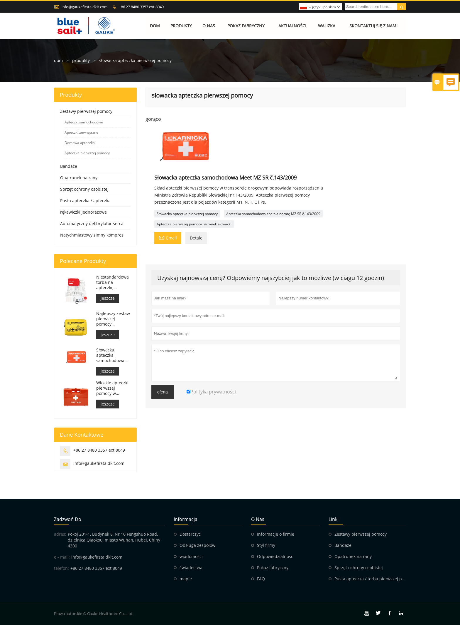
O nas (208, 26)
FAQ (261, 579)
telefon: (61, 568)
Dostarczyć (190, 534)
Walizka (326, 26)
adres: (60, 534)
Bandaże (68, 166)
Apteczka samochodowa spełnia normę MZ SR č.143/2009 (273, 213)
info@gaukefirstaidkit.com (85, 6)
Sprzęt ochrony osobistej (84, 189)
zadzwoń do (67, 519)
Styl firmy (266, 545)
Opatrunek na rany (78, 177)
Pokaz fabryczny (246, 26)
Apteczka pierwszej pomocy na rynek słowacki (194, 224)
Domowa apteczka (80, 142)
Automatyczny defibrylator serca (92, 223)
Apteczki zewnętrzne (81, 132)
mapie (186, 579)
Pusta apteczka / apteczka (85, 200)
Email (168, 237)
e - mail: (62, 557)
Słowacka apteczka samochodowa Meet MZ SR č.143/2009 (110, 355)
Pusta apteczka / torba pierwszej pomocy (374, 579)
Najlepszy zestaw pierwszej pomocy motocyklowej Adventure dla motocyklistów (113, 319)
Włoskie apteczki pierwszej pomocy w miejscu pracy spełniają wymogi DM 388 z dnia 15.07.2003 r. (113, 388)
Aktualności (292, 26)
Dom (155, 26)
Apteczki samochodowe (84, 122)
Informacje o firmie (275, 534)
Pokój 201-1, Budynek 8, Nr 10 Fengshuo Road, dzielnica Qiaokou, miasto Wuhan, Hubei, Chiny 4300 (114, 540)
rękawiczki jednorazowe (83, 212)
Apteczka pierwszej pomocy (87, 152)
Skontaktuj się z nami (373, 26)
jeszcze (108, 298)
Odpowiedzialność (275, 556)
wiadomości (191, 556)
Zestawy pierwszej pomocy (86, 111)
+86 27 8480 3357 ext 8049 (141, 6)
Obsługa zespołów (197, 545)
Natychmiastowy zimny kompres (92, 235)
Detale (196, 238)
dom (58, 60)
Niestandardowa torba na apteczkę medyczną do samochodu (112, 282)
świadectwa (191, 567)
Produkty (181, 26)
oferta (162, 392)
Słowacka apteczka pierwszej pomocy (187, 213)
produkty (81, 60)
